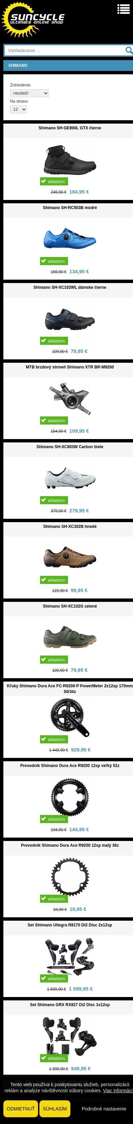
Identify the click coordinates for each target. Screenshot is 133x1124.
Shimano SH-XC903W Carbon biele (69, 446)
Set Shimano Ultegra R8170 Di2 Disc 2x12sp (70, 925)
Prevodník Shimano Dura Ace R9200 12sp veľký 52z (69, 765)
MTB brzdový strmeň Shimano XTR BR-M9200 (70, 367)
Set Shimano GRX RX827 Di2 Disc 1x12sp (70, 1004)
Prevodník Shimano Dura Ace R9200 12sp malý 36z (70, 845)
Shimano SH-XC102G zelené (70, 606)
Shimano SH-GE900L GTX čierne (70, 128)
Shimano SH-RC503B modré (70, 207)
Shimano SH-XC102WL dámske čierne (69, 287)
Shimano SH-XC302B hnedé (70, 526)
